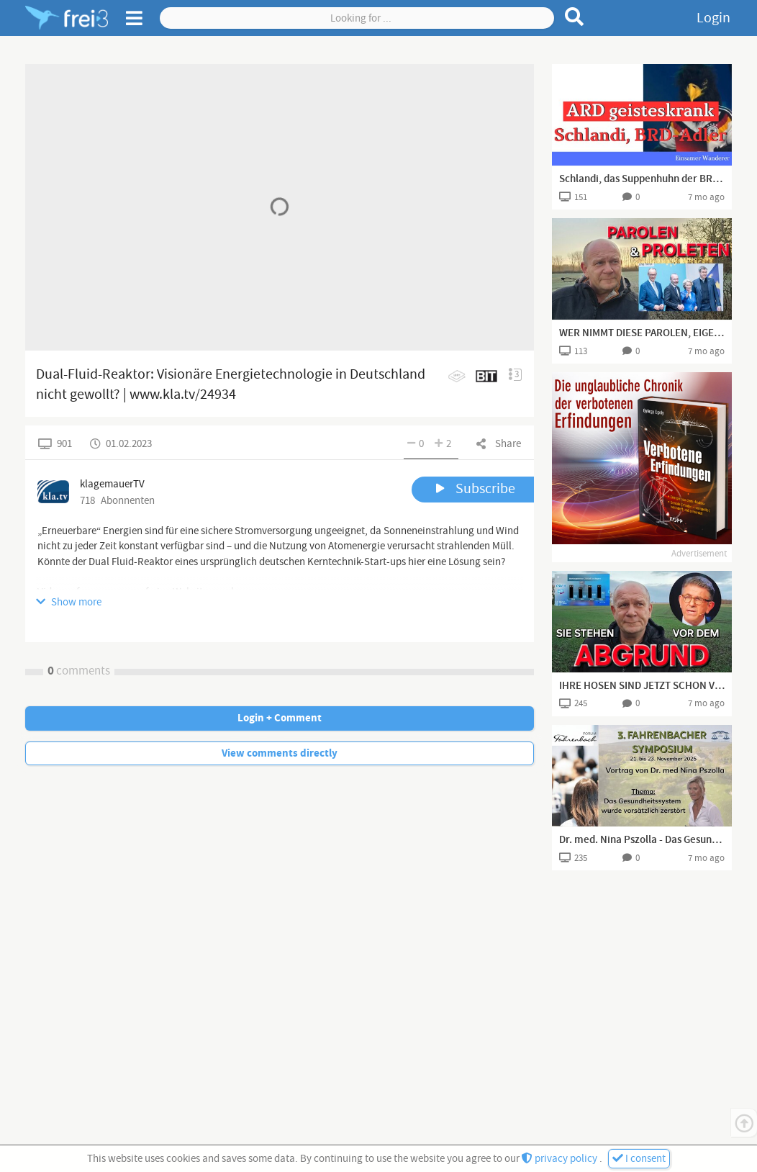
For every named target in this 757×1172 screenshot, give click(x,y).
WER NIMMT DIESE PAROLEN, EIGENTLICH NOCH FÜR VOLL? (642, 333)
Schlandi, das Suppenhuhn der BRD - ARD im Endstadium (642, 179)
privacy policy (560, 1159)
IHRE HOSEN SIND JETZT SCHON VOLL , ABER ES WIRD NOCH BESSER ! (642, 686)
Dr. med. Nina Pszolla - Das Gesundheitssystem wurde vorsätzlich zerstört (642, 840)
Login (713, 18)
